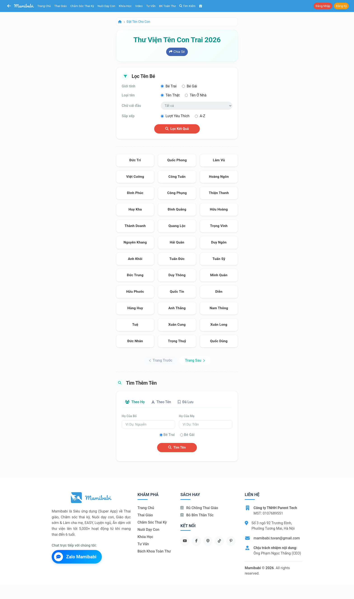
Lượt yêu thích (177, 116)
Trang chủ (44, 6)
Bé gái (192, 86)
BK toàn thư (167, 6)
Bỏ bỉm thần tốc (197, 515)
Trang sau (195, 360)
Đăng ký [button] (341, 6)
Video (139, 6)
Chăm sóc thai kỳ (82, 6)
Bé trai (171, 86)
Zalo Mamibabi (75, 557)
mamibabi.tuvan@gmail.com (277, 538)
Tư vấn (151, 6)
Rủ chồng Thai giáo (199, 508)
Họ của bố (129, 416)
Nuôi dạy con (106, 6)
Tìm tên (177, 448)
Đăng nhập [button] (323, 6)
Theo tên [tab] (162, 402)
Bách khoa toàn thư (154, 551)
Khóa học (125, 6)
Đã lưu (187, 402)
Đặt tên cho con (138, 21)
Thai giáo (60, 6)
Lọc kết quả (177, 129)
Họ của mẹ (186, 416)
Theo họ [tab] (135, 402)
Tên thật (172, 95)
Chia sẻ (177, 52)
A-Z (202, 116)
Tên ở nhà (198, 95)
